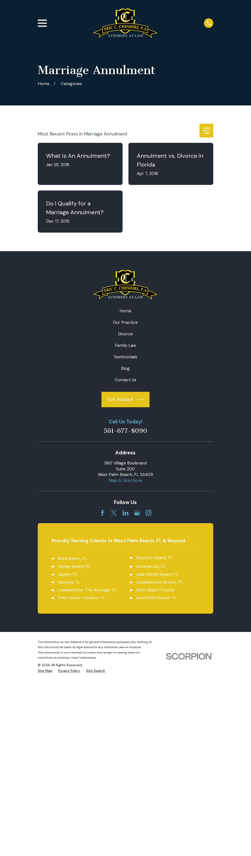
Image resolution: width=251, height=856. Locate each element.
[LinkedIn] (125, 513)
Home (125, 311)
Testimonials (125, 357)
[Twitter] (114, 513)
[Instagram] (148, 513)
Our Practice (125, 322)
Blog (125, 368)
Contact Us (125, 380)
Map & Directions (125, 480)
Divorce (125, 334)
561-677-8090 (125, 431)
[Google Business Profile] (137, 513)
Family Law (125, 345)
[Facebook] (102, 513)
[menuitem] (45, 670)
